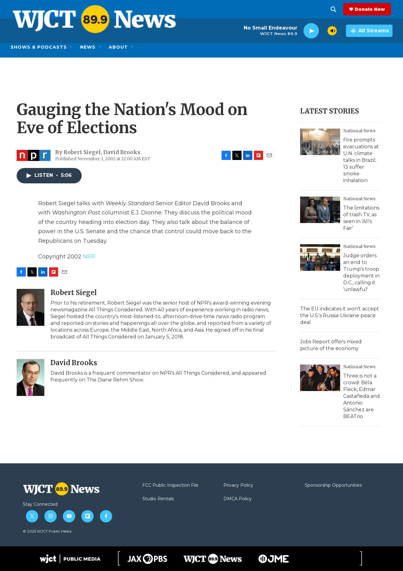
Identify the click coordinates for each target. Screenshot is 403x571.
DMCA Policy (237, 499)
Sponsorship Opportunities (333, 485)
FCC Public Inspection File (170, 485)
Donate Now (371, 9)
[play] (311, 30)
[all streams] (369, 31)
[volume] (332, 30)
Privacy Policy (238, 485)
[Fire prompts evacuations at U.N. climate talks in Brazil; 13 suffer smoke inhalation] (320, 142)
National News (359, 131)
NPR (89, 256)
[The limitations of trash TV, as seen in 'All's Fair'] (320, 210)
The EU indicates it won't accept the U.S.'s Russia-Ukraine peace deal (339, 315)
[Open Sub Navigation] (71, 47)
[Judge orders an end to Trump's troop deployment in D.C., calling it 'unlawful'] (320, 257)
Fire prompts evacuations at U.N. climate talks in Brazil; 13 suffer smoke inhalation (361, 160)
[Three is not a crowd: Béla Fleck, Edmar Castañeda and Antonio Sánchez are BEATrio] (320, 378)
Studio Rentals (158, 499)
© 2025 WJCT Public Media (47, 531)
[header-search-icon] (335, 9)
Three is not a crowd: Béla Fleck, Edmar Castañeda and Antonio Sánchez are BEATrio (361, 396)
